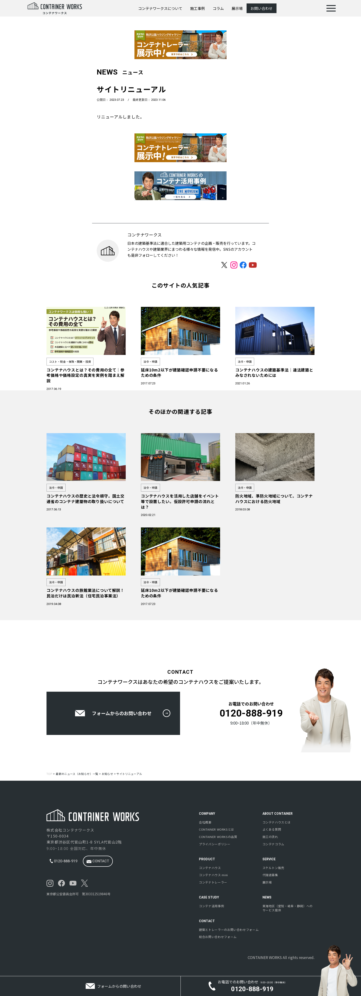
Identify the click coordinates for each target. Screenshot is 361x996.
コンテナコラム (273, 844)
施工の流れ (270, 837)
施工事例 (197, 8)
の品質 (218, 837)
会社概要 (205, 822)
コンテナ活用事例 (211, 906)
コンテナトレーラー (213, 882)
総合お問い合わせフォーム (218, 937)
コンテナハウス (210, 868)
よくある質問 (271, 829)
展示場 (237, 8)
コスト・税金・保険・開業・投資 (70, 361)
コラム (218, 8)
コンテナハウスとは (276, 822)
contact (98, 861)
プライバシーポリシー (214, 844)
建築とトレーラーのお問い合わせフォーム (229, 930)
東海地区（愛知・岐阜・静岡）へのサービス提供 (287, 908)
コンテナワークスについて (160, 8)
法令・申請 (150, 361)
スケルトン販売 (273, 868)
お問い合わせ (261, 8)
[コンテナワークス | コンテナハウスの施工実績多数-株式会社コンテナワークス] (54, 8)
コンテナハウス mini (213, 875)
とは (216, 829)
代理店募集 (270, 875)
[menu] (331, 8)
